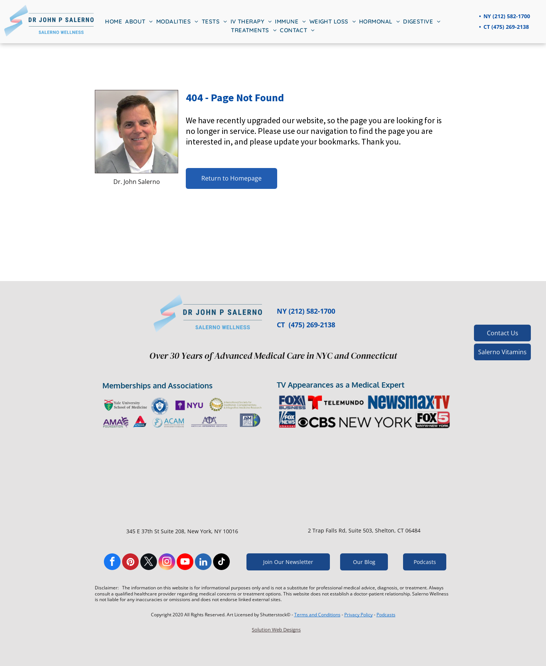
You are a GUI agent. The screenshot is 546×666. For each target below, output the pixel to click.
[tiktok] (221, 562)
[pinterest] (130, 562)
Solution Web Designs (276, 629)
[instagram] (166, 562)
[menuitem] (114, 21)
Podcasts (386, 614)
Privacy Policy (358, 614)
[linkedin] (203, 562)
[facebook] (112, 562)
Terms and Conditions (317, 614)
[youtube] (185, 562)
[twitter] (148, 562)
